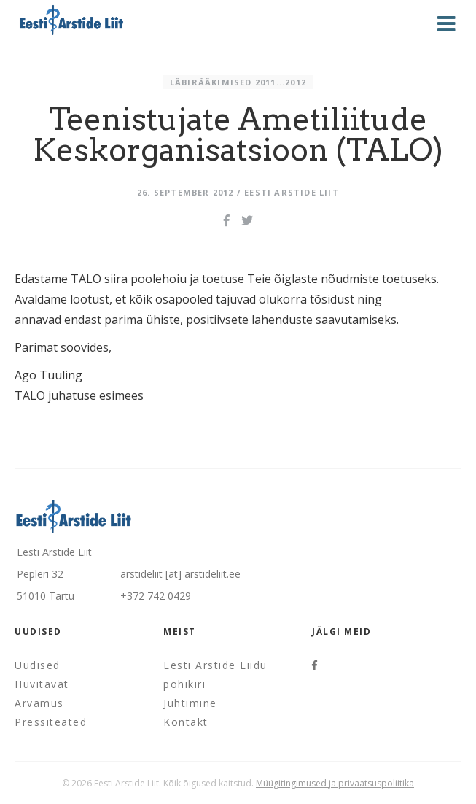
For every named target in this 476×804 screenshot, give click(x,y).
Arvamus (39, 703)
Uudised (38, 665)
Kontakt (185, 722)
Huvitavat (42, 684)
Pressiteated (51, 722)
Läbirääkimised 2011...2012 (238, 82)
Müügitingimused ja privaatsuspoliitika (335, 783)
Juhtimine (190, 703)
